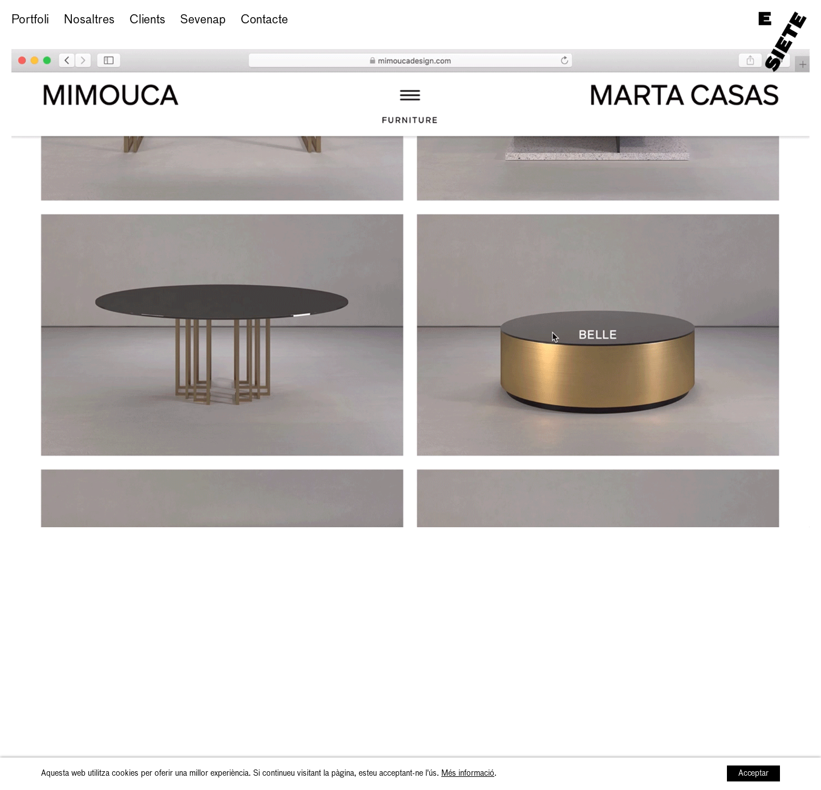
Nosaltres (89, 20)
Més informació (467, 773)
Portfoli (30, 20)
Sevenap (202, 20)
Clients (147, 20)
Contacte (264, 20)
